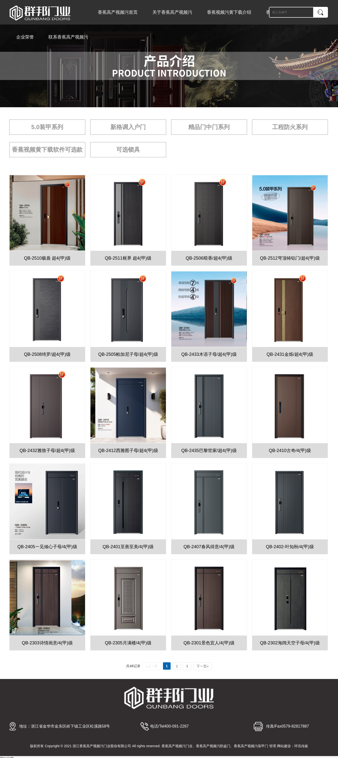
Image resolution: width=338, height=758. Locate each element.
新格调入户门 (128, 127)
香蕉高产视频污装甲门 (251, 746)
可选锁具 (128, 149)
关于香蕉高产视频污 (172, 12)
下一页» (202, 666)
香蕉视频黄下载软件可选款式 (47, 151)
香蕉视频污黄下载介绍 (229, 12)
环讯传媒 (301, 746)
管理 (272, 746)
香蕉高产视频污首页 (118, 12)
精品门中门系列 (209, 127)
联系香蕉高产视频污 (68, 37)
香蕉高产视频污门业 (177, 746)
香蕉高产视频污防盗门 (213, 746)
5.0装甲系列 (47, 127)
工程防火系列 (290, 127)
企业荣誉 (25, 37)
